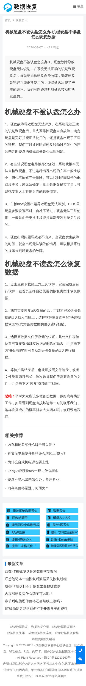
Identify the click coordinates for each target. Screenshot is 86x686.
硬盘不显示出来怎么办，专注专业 (33, 479)
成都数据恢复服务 (64, 626)
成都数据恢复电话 (43, 639)
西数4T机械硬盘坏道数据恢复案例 (31, 571)
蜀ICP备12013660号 (57, 657)
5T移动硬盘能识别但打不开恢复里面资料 (36, 608)
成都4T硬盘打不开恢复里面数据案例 (33, 586)
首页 (8, 20)
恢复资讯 (22, 20)
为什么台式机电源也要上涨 (28, 462)
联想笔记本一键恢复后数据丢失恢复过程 (36, 579)
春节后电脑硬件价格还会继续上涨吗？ (37, 453)
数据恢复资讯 (16, 633)
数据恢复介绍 (40, 626)
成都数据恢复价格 (67, 633)
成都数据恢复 (19, 626)
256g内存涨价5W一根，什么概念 (33, 471)
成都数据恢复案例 (40, 633)
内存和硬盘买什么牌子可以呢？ (32, 445)
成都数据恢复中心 (47, 645)
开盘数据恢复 (62, 651)
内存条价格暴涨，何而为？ (28, 488)
